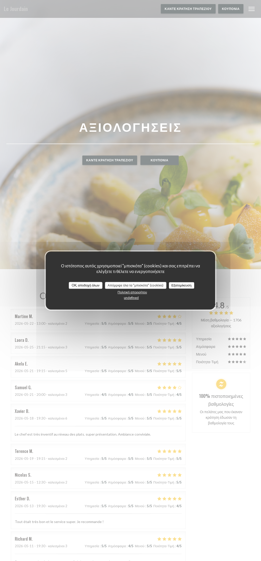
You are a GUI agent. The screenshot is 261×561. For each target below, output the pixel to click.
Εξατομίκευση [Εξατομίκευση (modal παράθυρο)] (181, 285)
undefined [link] (131, 298)
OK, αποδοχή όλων (86, 285)
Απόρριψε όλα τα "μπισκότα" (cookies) (135, 285)
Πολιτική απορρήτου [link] (132, 292)
